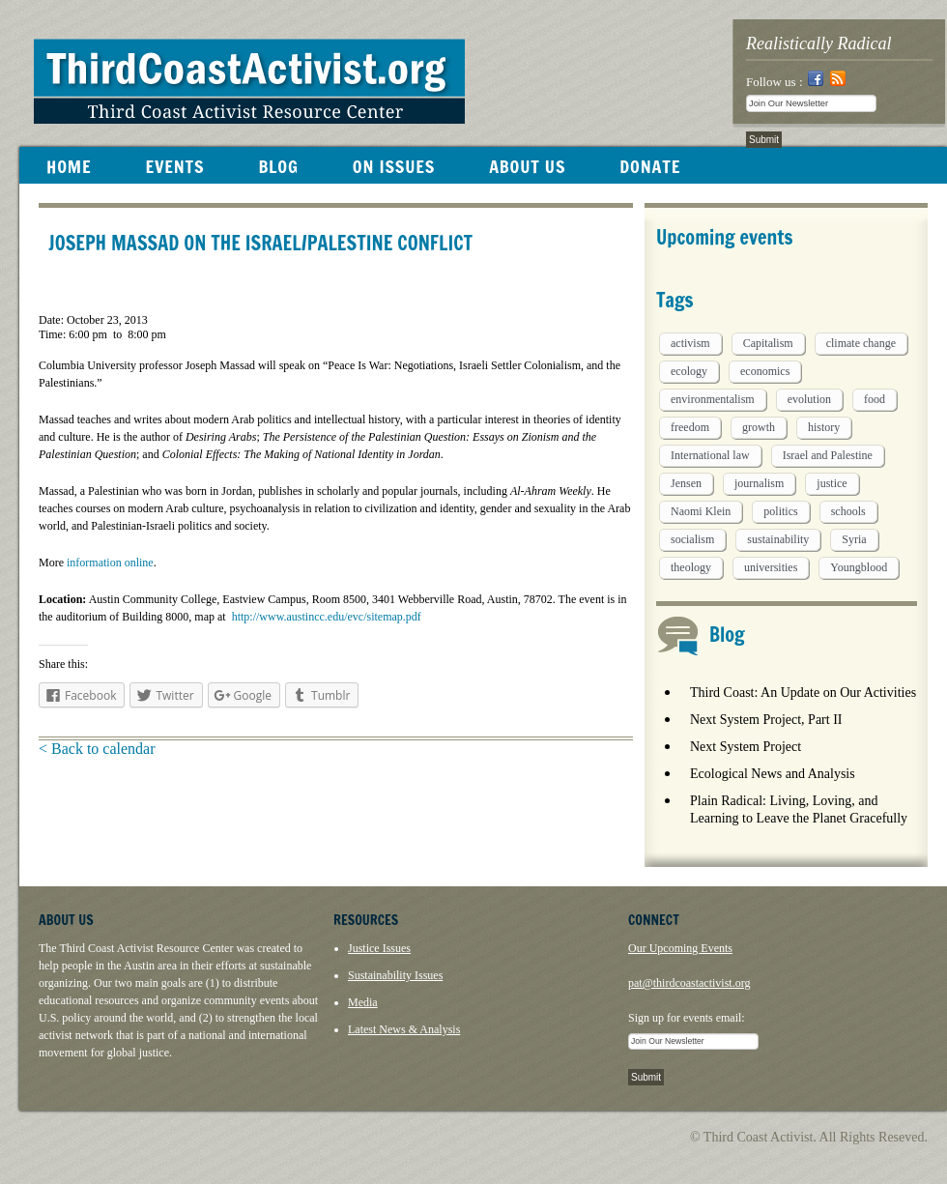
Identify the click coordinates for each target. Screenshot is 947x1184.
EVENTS (174, 166)
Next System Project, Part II (766, 719)
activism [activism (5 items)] (690, 343)
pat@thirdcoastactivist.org (689, 983)
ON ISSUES (394, 166)
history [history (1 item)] (824, 427)
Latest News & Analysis (404, 1029)
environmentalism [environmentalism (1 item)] (713, 399)
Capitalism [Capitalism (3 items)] (768, 343)
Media (363, 1002)
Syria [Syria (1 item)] (854, 539)
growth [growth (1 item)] (758, 427)
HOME (68, 166)
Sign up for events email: (686, 1018)
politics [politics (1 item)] (780, 511)
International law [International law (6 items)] (710, 455)
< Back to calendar (97, 748)
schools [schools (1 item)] (848, 511)
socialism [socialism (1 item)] (692, 539)
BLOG (278, 166)
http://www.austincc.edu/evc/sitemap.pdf (326, 616)
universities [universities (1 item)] (770, 567)
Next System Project (745, 746)
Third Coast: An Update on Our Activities (803, 692)
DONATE (649, 166)
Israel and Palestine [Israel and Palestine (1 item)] (828, 455)
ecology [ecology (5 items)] (689, 371)
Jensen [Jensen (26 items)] (686, 483)
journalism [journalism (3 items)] (759, 483)
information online (109, 562)
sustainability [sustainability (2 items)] (778, 539)
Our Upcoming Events (680, 948)
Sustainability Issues (395, 975)
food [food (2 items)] (874, 399)
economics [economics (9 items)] (764, 371)
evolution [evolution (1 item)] (809, 399)
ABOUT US (527, 166)
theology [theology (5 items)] (691, 567)
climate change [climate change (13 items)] (861, 343)
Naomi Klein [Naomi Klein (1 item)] (701, 511)
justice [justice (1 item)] (832, 483)
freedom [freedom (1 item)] (690, 427)
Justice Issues (379, 948)
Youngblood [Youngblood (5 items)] (858, 567)
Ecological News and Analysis (772, 773)
